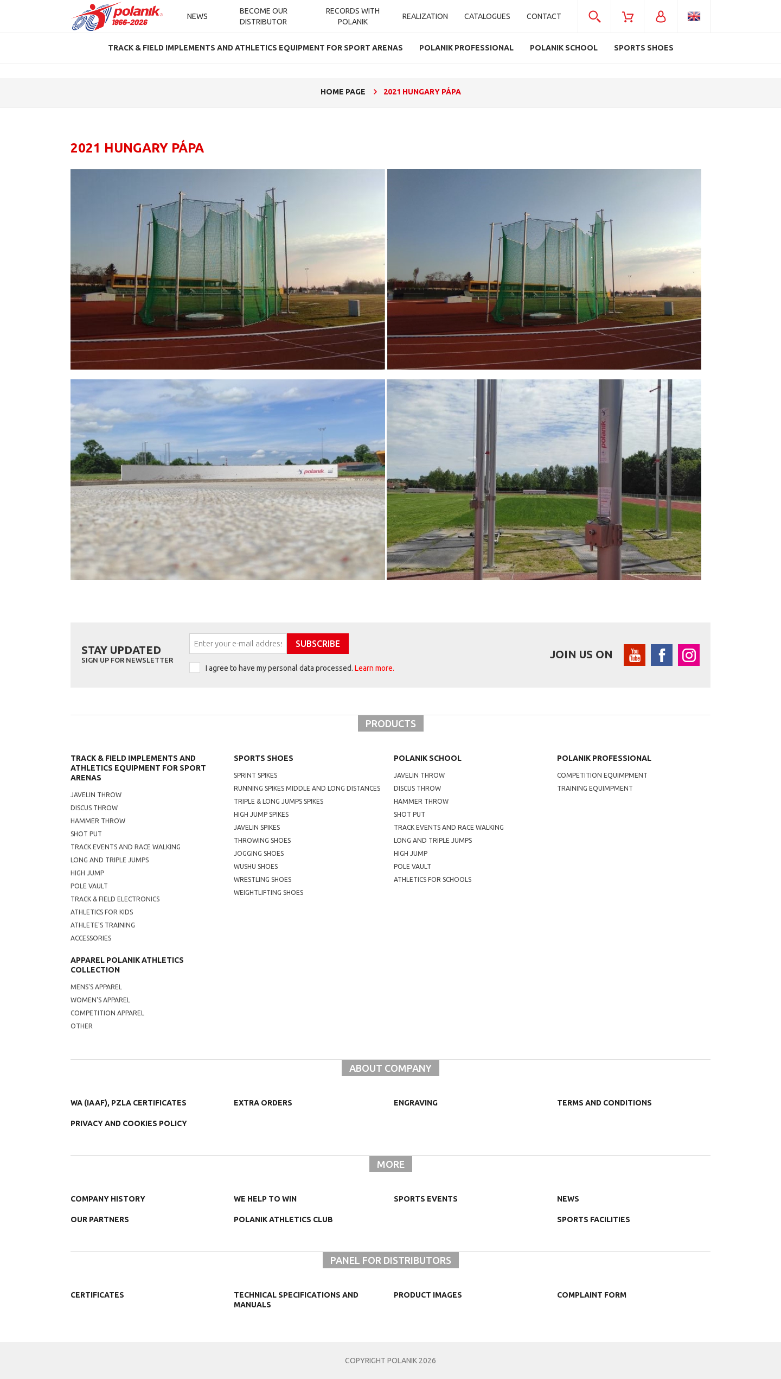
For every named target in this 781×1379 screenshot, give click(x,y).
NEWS (568, 1198)
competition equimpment (602, 775)
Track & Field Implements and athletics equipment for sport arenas (138, 768)
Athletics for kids (102, 912)
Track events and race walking (126, 846)
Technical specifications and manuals (296, 1300)
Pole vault (89, 885)
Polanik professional (604, 758)
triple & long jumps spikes (278, 801)
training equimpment (595, 788)
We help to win (265, 1198)
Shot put (86, 833)
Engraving (416, 1102)
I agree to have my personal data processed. (300, 668)
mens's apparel (96, 986)
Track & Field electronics (115, 899)
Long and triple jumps (110, 859)
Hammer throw (98, 820)
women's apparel (100, 999)
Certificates (97, 1295)
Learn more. (374, 668)
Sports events (426, 1198)
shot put (409, 814)
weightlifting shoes (268, 892)
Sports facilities (593, 1219)
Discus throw (94, 807)
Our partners (100, 1219)
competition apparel (107, 1012)
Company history (108, 1198)
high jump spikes (261, 814)
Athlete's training (103, 925)
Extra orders (263, 1102)
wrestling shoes (262, 879)
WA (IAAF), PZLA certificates (129, 1102)
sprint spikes (255, 775)
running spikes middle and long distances (307, 788)
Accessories (91, 938)
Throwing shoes (262, 840)
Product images (428, 1295)
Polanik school (428, 758)
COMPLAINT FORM (591, 1295)
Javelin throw (96, 794)
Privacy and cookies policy (129, 1123)
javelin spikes (257, 827)
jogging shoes (259, 853)
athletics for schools (432, 879)
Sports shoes (263, 758)
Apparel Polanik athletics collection (127, 965)
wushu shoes (256, 866)
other (82, 1026)
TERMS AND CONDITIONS (604, 1102)
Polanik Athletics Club (283, 1219)
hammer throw (421, 801)
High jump (87, 872)
